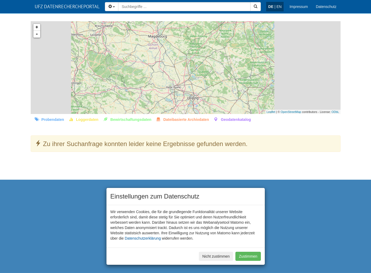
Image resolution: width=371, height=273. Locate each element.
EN (278, 7)
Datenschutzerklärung (143, 238)
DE (270, 7)
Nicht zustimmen (216, 256)
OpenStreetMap (291, 111)
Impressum (298, 7)
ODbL (335, 111)
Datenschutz (326, 7)
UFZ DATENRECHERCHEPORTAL (67, 6)
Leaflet (271, 111)
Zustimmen (248, 256)
